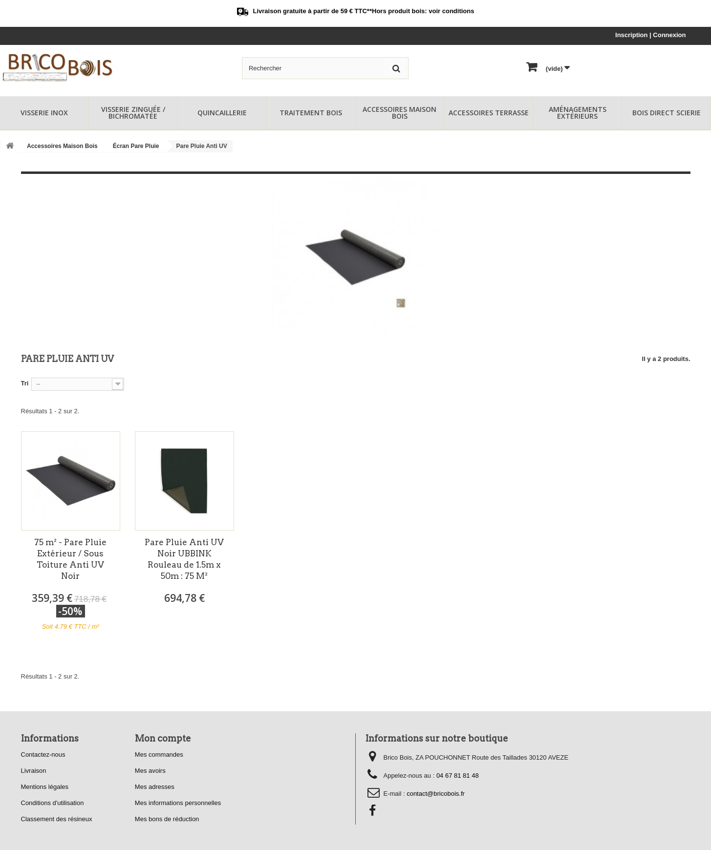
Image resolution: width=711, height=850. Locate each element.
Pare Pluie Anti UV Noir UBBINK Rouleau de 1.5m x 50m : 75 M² (184, 559)
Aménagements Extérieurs (577, 113)
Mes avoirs (150, 770)
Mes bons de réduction (167, 819)
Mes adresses (154, 786)
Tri (25, 383)
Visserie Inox (44, 112)
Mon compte (163, 738)
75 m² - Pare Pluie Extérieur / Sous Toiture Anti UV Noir (70, 559)
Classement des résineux (56, 819)
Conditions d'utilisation (52, 803)
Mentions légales (45, 786)
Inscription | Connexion (650, 35)
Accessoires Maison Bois (399, 113)
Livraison (33, 770)
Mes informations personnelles (178, 803)
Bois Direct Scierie (666, 112)
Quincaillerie (222, 112)
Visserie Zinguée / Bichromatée (133, 113)
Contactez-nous (43, 754)
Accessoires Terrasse (489, 112)
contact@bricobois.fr (436, 793)
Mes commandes (159, 754)
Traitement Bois (311, 112)
